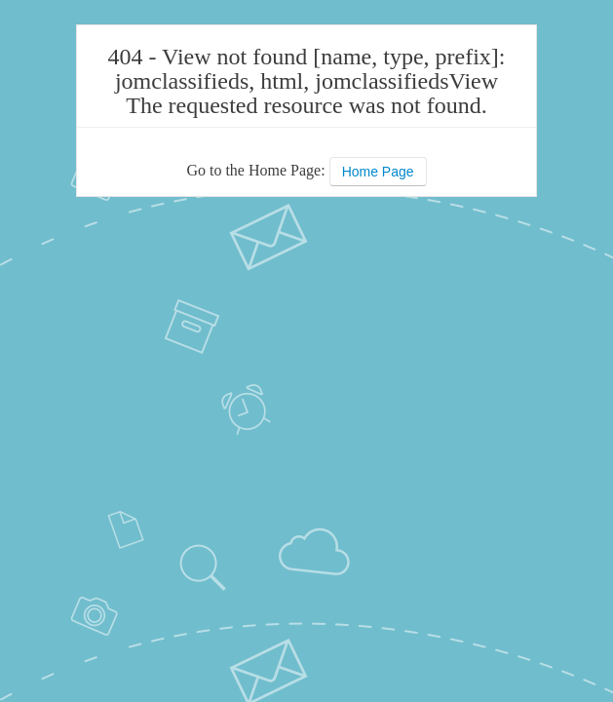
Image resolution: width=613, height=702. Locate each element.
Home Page (378, 171)
